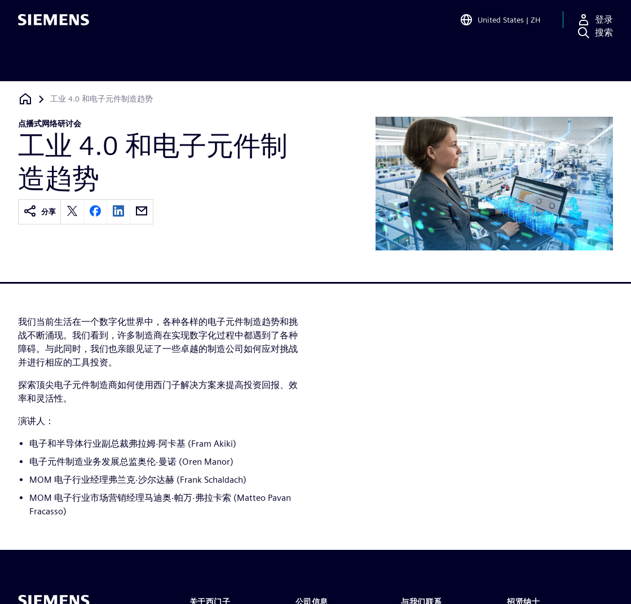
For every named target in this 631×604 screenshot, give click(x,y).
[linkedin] (118, 212)
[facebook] (95, 212)
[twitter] (72, 212)
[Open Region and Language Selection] (500, 25)
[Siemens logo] (53, 24)
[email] (141, 212)
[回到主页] (25, 99)
